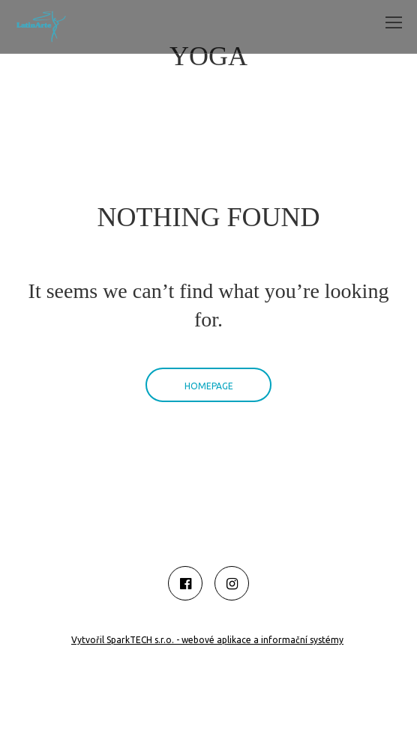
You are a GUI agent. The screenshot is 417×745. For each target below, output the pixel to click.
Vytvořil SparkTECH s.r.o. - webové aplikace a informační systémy (207, 640)
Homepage (208, 386)
